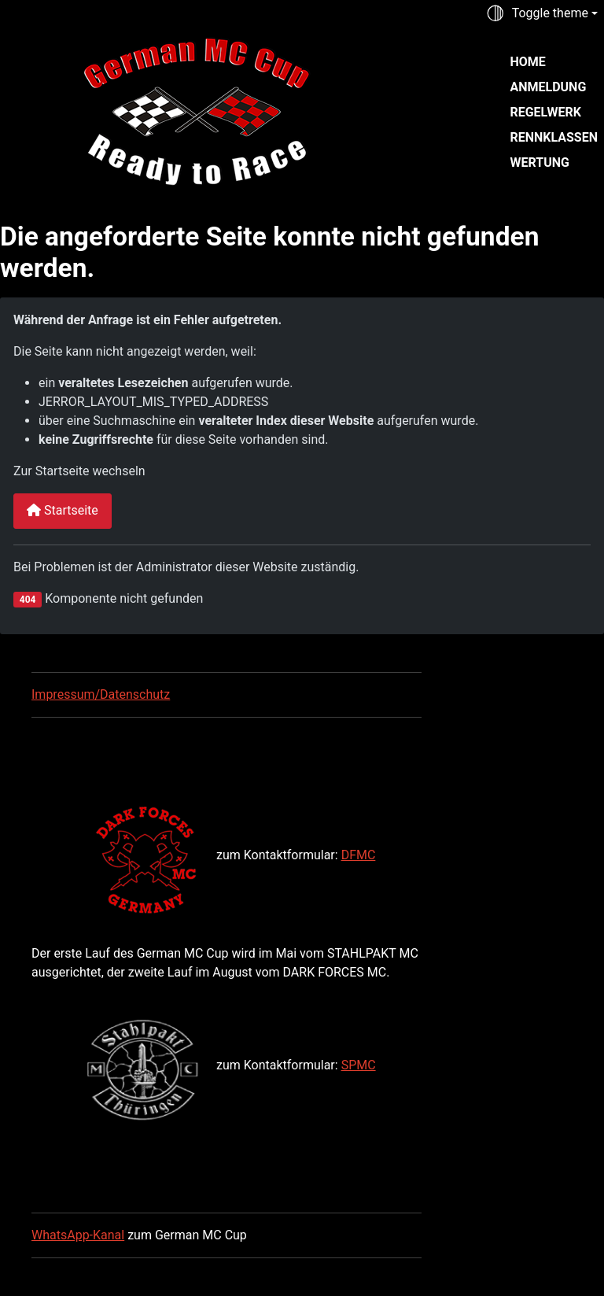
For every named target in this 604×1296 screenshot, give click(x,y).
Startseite (62, 510)
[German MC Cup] (163, 110)
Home (527, 61)
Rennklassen (554, 137)
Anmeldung (548, 86)
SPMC (358, 1065)
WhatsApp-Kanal (77, 1235)
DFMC (358, 854)
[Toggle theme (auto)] (541, 13)
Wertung (539, 162)
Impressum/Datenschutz (100, 694)
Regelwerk (545, 112)
